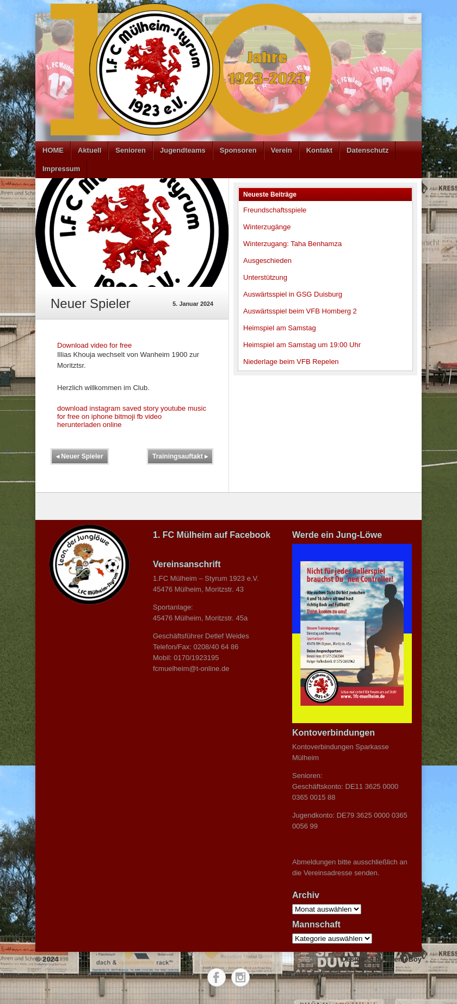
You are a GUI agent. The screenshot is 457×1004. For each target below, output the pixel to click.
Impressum (61, 169)
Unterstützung (265, 277)
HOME (53, 150)
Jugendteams (183, 150)
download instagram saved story (107, 408)
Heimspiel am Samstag (279, 328)
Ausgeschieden (267, 260)
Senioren (130, 150)
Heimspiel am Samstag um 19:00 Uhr (302, 345)
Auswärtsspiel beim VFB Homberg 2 (300, 311)
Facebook (216, 977)
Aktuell (89, 150)
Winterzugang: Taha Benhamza (292, 244)
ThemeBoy (404, 959)
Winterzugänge (267, 227)
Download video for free (94, 345)
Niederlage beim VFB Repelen (291, 361)
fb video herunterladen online (109, 420)
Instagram (240, 977)
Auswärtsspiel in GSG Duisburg (292, 294)
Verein (281, 150)
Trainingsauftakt (180, 456)
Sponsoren (238, 150)
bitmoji (125, 416)
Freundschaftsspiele (274, 210)
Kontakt (319, 150)
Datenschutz (367, 150)
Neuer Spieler (79, 456)
